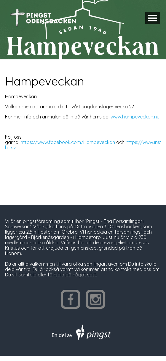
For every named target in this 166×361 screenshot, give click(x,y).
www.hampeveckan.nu (135, 117)
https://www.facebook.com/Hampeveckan (67, 142)
